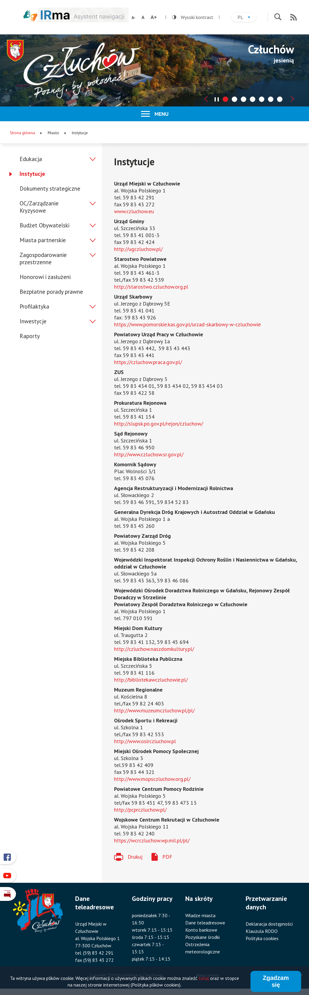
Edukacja (31, 159)
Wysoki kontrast (192, 17)
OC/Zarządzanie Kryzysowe (39, 207)
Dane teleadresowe (205, 923)
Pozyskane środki (202, 937)
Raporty (30, 336)
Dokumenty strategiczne (50, 188)
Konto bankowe (201, 930)
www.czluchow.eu (134, 211)
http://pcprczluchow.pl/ (140, 809)
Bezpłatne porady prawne (51, 291)
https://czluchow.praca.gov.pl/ (148, 362)
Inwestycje (33, 321)
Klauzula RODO (262, 931)
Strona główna (22, 132)
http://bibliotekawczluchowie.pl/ (151, 679)
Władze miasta (200, 915)
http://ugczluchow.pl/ (138, 249)
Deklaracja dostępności (269, 924)
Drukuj (135, 856)
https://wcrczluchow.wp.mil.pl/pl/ (152, 840)
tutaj (204, 979)
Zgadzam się (276, 982)
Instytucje (32, 173)
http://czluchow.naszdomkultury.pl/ (154, 648)
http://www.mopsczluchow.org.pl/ (152, 778)
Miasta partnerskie (43, 240)
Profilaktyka (34, 306)
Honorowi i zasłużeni (45, 276)
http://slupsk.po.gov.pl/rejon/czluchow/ (158, 423)
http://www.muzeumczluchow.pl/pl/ (154, 710)
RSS (293, 17)
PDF (167, 856)
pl (246, 18)
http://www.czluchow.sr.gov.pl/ (148, 454)
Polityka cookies (262, 938)
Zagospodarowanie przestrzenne (43, 258)
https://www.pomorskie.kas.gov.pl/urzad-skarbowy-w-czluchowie (187, 324)
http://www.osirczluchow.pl (145, 741)
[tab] (225, 99)
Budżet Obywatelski (44, 225)
